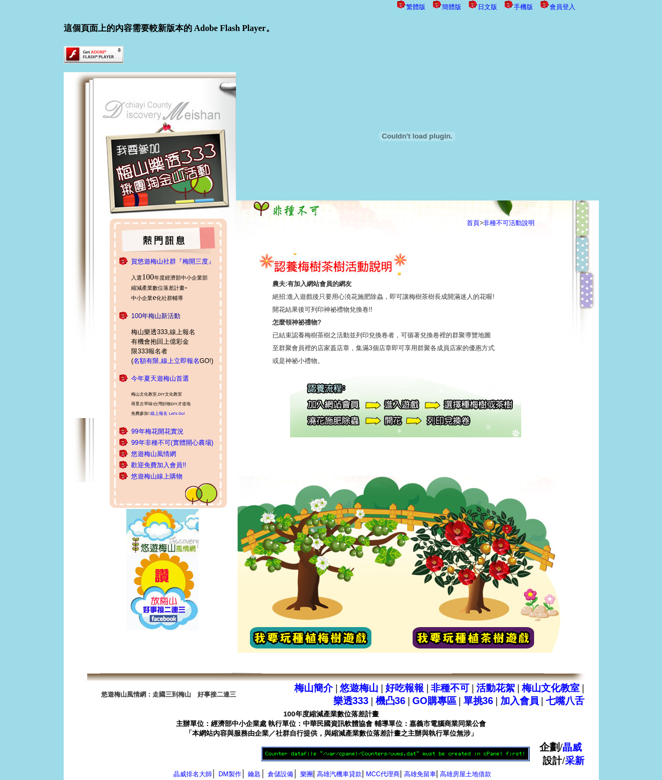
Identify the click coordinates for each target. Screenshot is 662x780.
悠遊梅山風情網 (153, 454)
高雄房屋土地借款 (465, 773)
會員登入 (562, 7)
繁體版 (415, 7)
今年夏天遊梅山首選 (160, 378)
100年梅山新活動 (155, 316)
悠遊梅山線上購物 (156, 476)
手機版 (523, 7)
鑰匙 (254, 773)
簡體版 (451, 7)
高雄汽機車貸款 (339, 773)
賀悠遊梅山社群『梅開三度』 (173, 261)
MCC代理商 (383, 773)
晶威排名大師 (192, 773)
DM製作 (229, 773)
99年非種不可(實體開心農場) (172, 442)
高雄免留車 (420, 773)
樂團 (306, 773)
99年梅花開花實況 (157, 431)
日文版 (487, 7)
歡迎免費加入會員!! (158, 465)
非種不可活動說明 (509, 223)
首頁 (473, 223)
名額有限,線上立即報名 (166, 361)
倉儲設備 (280, 773)
